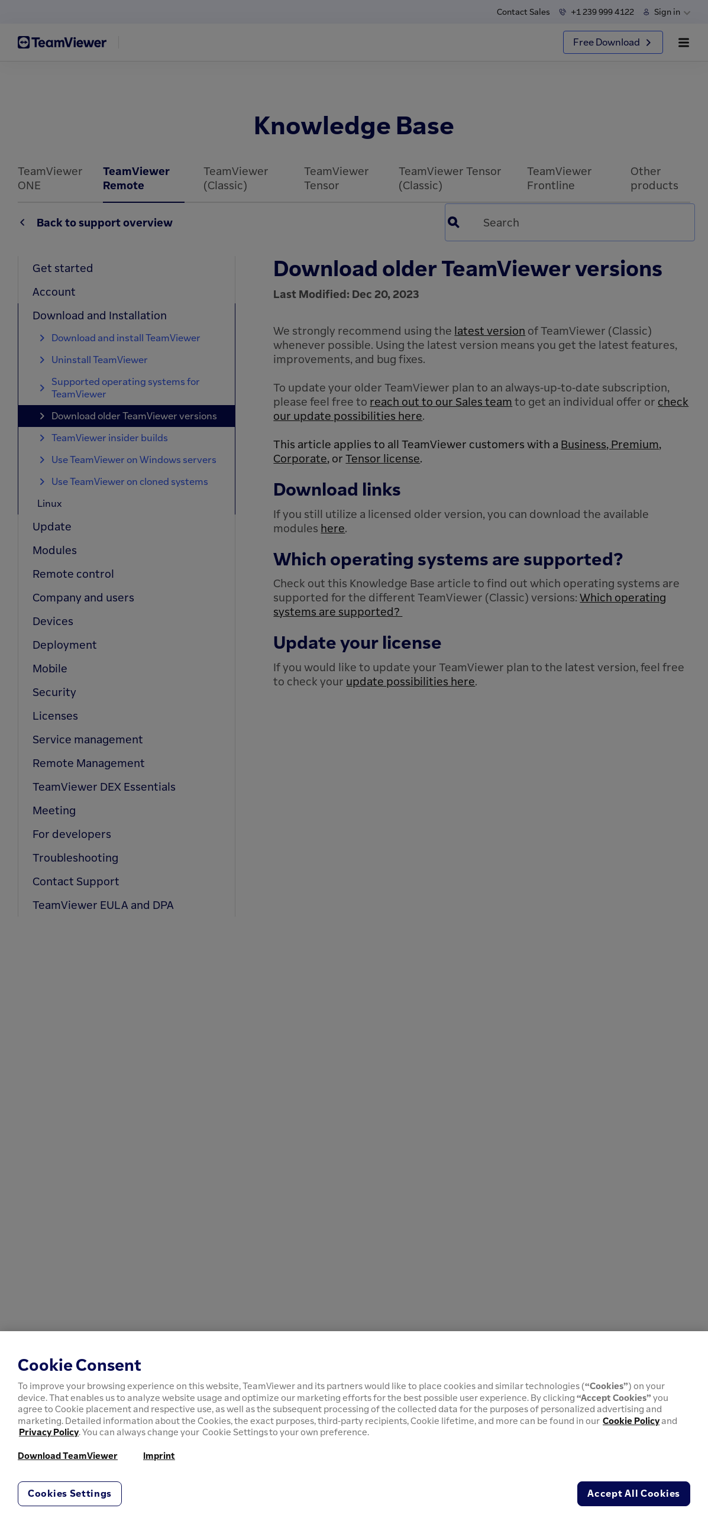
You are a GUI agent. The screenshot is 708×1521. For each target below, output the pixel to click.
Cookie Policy (631, 1420)
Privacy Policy (49, 1432)
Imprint (159, 1455)
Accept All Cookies (633, 1493)
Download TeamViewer (68, 1455)
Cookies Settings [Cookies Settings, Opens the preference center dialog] (70, 1493)
